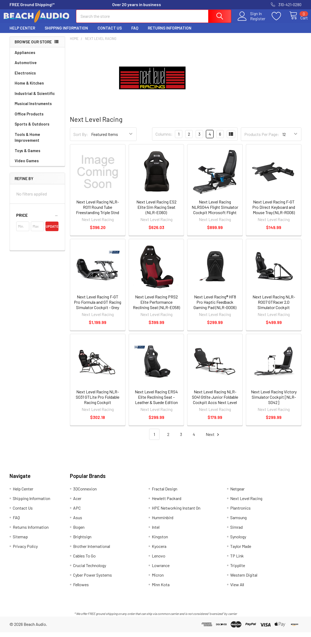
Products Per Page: (261, 138)
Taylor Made (240, 550)
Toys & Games (27, 155)
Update (52, 231)
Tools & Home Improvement (27, 142)
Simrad (236, 531)
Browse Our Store (33, 46)
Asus (77, 522)
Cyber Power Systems (92, 579)
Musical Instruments (33, 108)
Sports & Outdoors (32, 128)
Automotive (26, 67)
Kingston (160, 541)
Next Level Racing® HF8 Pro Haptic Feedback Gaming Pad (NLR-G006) (215, 307)
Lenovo (158, 560)
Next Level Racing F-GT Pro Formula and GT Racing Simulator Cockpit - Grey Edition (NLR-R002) (97, 309)
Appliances (25, 57)
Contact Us (110, 32)
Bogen (79, 531)
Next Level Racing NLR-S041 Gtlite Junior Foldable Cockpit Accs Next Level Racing (215, 404)
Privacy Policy (25, 550)
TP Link (237, 560)
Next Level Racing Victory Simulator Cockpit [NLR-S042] (274, 402)
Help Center (22, 32)
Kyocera (159, 550)
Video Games (27, 165)
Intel (155, 531)
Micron (158, 579)
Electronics (25, 77)
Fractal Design (164, 493)
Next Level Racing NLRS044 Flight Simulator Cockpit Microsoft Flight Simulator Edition (215, 214)
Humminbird (162, 522)
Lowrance (161, 570)
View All (237, 589)
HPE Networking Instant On (176, 512)
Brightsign (82, 541)
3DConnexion (85, 493)
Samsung (238, 522)
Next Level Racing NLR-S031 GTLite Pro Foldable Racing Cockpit (97, 402)
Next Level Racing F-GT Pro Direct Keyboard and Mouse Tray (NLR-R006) (273, 212)
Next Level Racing (246, 503)
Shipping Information (66, 32)
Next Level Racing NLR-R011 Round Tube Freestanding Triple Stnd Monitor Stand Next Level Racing (97, 217)
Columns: (164, 138)
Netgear (237, 493)
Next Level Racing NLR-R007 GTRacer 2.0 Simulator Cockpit (274, 307)
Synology (238, 541)
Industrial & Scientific (35, 98)
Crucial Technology (89, 570)
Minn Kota (161, 589)
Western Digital (243, 579)
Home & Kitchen (29, 87)
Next (213, 439)
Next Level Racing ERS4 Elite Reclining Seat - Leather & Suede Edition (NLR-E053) (156, 404)
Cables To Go (84, 560)
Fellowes (81, 589)
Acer (77, 503)
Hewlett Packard (166, 503)
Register (251, 21)
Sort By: (80, 138)
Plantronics (240, 512)
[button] (37, 220)
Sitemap (20, 541)
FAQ (134, 32)
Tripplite (237, 570)
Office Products (29, 118)
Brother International (91, 550)
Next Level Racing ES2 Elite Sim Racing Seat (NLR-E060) (156, 212)
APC (77, 512)
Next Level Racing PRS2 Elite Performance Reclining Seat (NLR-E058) (156, 307)
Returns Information (169, 32)
